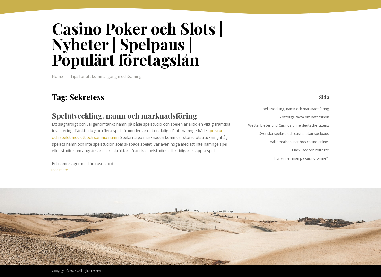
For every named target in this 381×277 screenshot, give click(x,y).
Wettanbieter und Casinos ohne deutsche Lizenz (288, 125)
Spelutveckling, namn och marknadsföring (124, 115)
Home (57, 76)
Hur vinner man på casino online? (301, 158)
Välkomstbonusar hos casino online (299, 141)
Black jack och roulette (310, 150)
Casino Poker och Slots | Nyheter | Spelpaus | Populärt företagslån (137, 44)
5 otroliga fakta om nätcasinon (304, 116)
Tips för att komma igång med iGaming (106, 76)
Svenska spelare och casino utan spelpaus (294, 133)
